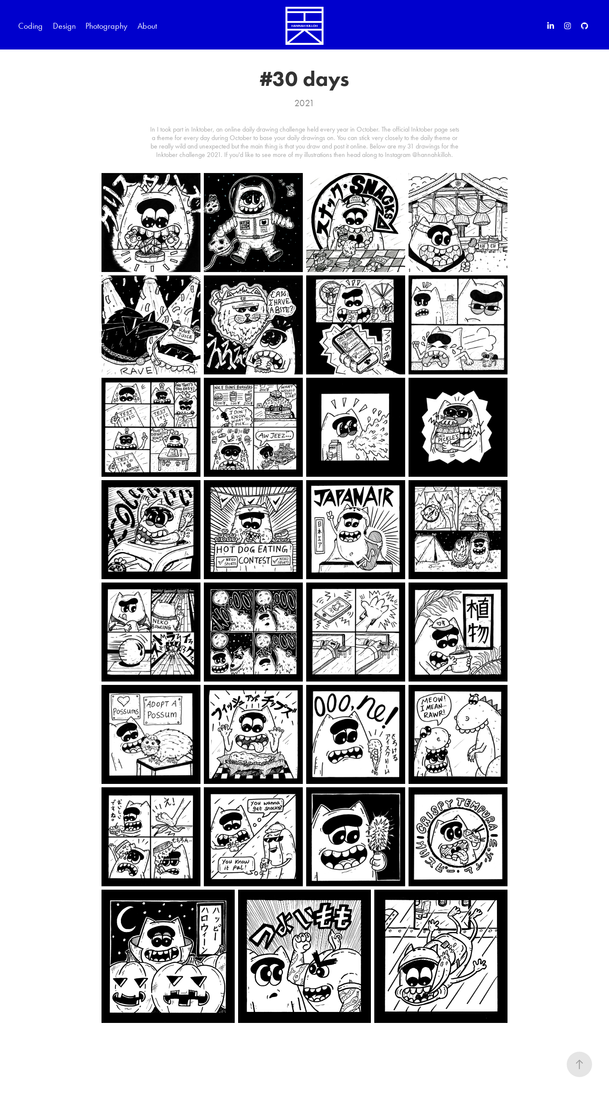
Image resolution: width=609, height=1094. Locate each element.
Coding (30, 26)
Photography (106, 26)
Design (64, 26)
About (147, 26)
